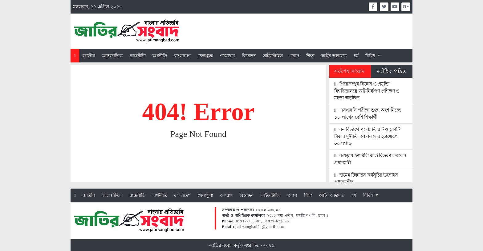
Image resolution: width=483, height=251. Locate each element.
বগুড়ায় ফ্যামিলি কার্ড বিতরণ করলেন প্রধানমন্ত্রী (370, 159)
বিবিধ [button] (370, 55)
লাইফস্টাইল (273, 55)
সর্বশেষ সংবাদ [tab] (349, 71)
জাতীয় (89, 55)
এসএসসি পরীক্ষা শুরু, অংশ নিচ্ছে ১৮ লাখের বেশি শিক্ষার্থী (367, 113)
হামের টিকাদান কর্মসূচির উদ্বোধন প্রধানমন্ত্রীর (366, 178)
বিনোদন (249, 55)
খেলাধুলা (205, 55)
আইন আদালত (334, 55)
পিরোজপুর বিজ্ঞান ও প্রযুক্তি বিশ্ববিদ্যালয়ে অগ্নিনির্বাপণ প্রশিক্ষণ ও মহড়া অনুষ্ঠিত (367, 91)
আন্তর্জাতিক (112, 55)
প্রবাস (294, 55)
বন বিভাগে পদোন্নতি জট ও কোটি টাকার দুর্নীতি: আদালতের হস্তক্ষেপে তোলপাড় (367, 136)
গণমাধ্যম (227, 55)
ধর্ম (356, 55)
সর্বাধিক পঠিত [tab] (391, 71)
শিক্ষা (310, 55)
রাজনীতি (138, 55)
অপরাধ (226, 195)
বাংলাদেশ (182, 55)
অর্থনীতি (159, 55)
